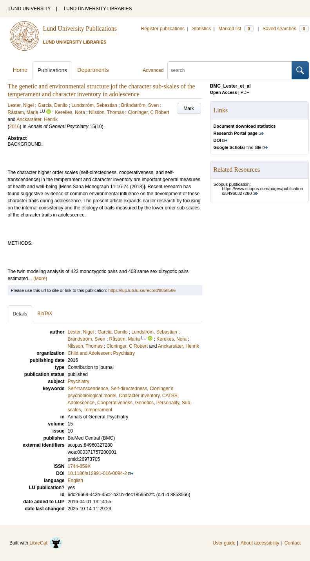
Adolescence (81, 402)
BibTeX (44, 313)
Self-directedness (129, 388)
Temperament (97, 409)
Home (20, 70)
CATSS (170, 395)
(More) (40, 278)
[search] (229, 70)
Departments (93, 70)
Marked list (235, 28)
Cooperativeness (114, 402)
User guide (224, 543)
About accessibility (260, 543)
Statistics (201, 28)
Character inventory (139, 395)
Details (20, 314)
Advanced (153, 70)
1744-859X (79, 466)
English (75, 480)
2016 (14, 126)
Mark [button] (188, 108)
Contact (293, 543)
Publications (52, 70)
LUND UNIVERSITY (30, 8)
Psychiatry (78, 381)
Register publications (163, 28)
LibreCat (45, 543)
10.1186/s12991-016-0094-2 (97, 473)
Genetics (144, 402)
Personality (167, 402)
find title (237, 147)
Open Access (223, 92)
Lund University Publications (80, 28)
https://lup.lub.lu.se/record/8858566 (142, 290)
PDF (245, 92)
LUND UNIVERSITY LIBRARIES (98, 8)
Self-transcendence (88, 388)
